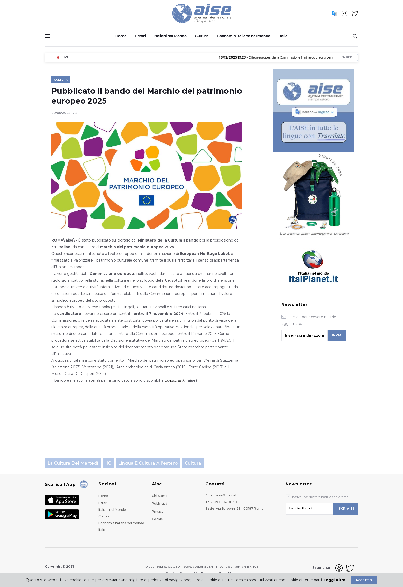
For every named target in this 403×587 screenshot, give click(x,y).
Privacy (157, 511)
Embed (346, 57)
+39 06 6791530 (224, 502)
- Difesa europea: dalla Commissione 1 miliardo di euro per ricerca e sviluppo (292, 57)
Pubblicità (159, 503)
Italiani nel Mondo (170, 36)
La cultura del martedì (73, 463)
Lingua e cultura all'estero (148, 463)
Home (121, 36)
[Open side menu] (47, 36)
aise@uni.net (226, 495)
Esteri (140, 36)
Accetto (364, 580)
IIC (108, 463)
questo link (175, 380)
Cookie (157, 519)
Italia (283, 36)
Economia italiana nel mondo (243, 36)
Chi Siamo (160, 496)
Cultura (202, 36)
